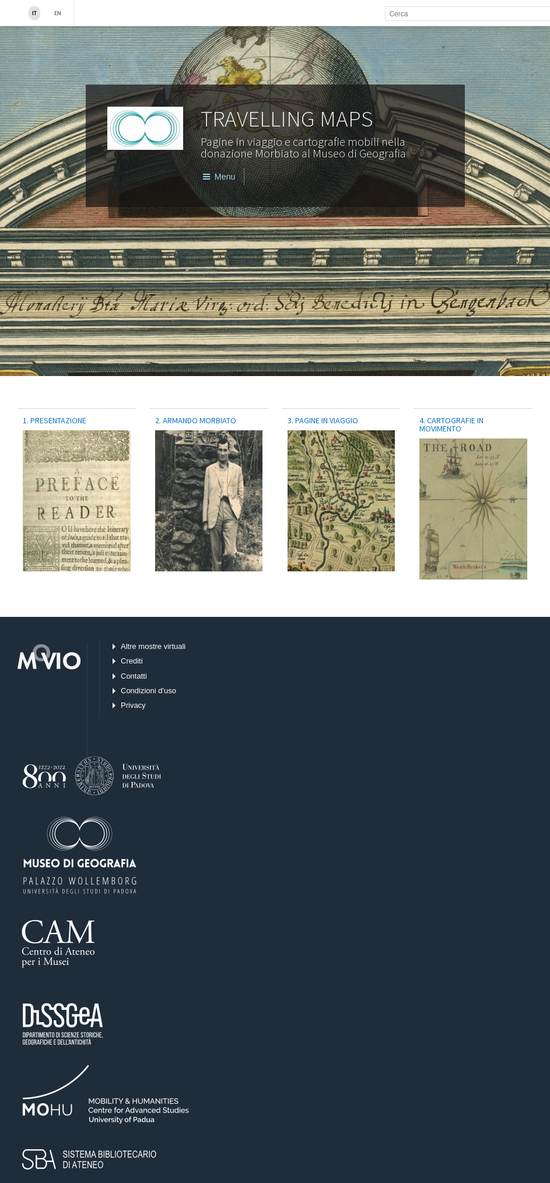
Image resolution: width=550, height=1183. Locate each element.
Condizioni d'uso (148, 690)
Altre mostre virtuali (153, 646)
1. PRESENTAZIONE (54, 420)
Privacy (133, 705)
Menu (219, 176)
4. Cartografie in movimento (451, 424)
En (57, 13)
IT (34, 13)
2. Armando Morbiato (195, 420)
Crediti (132, 661)
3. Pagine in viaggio (323, 420)
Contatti (134, 676)
